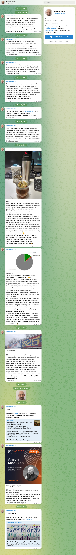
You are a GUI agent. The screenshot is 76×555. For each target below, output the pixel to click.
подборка (29, 519)
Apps (60, 41)
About (51, 41)
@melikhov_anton (59, 13)
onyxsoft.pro (49, 30)
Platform (66, 41)
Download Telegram (59, 37)
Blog (56, 41)
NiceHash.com (29, 111)
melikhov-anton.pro (51, 28)
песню (16, 413)
